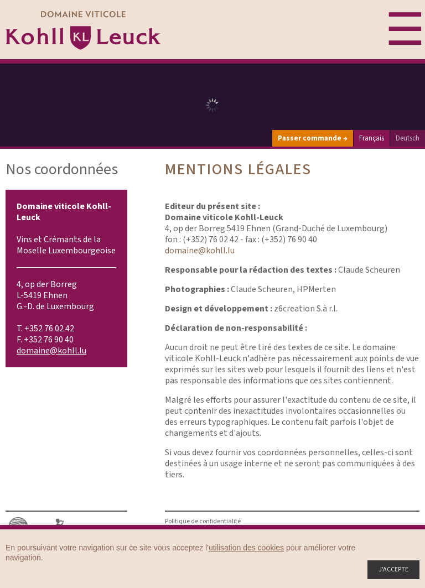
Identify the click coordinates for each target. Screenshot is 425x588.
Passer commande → (313, 138)
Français (371, 138)
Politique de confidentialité (203, 521)
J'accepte (393, 569)
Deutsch (407, 138)
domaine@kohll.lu (51, 351)
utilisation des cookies (246, 547)
